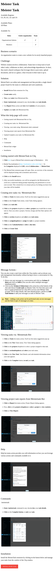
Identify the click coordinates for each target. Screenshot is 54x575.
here (9, 160)
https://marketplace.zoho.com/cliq (30, 164)
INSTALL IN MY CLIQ (9, 566)
